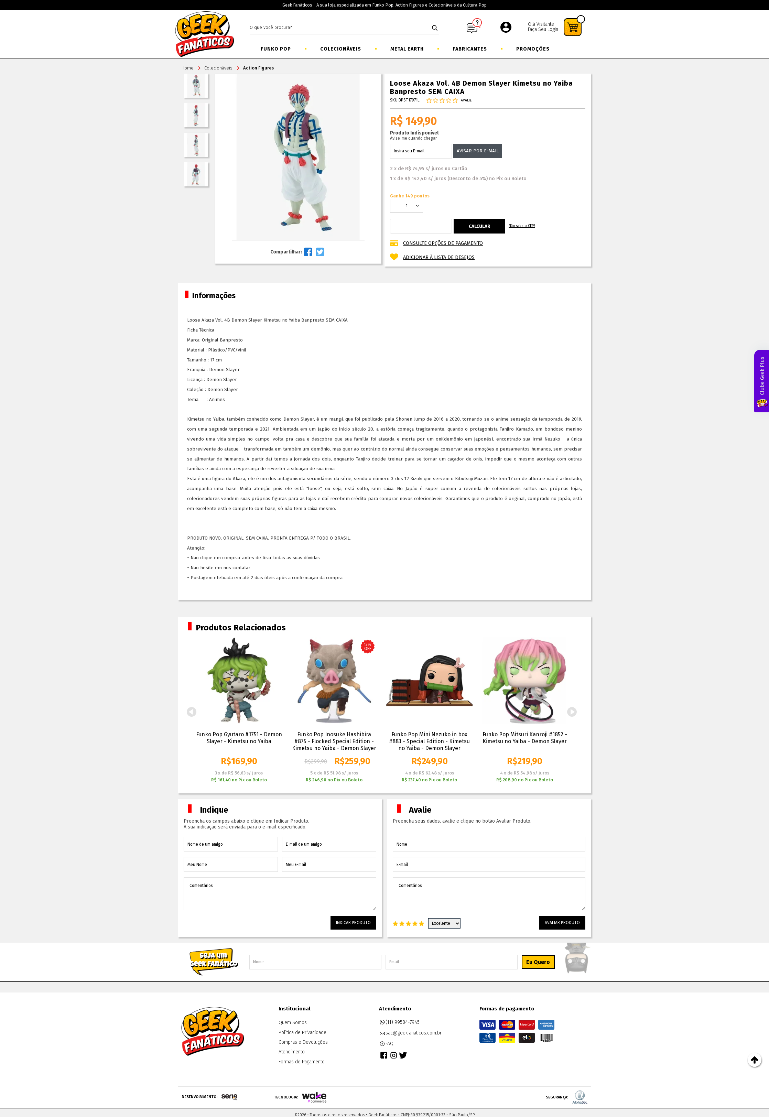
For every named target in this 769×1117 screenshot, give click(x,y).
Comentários (280, 893)
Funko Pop (276, 49)
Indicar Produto (353, 922)
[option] (238, 710)
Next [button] (572, 712)
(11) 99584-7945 (399, 1022)
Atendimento (292, 1052)
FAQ (386, 1043)
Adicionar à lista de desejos (439, 257)
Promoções (533, 49)
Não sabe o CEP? (522, 226)
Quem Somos (293, 1023)
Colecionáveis (340, 49)
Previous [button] (192, 712)
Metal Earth (407, 49)
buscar (434, 28)
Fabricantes (470, 49)
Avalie (466, 100)
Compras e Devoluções (303, 1042)
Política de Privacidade (302, 1032)
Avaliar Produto (562, 922)
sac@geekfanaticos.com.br (410, 1033)
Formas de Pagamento (302, 1062)
